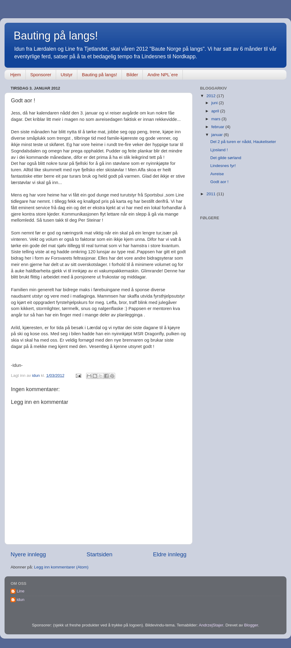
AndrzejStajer (211, 625)
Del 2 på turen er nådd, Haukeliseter (243, 141)
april (215, 111)
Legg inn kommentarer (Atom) (61, 567)
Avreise (217, 174)
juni (215, 103)
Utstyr (66, 74)
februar (218, 126)
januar (217, 134)
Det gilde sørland (225, 157)
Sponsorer (40, 74)
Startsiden (99, 554)
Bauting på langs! (56, 35)
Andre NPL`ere (162, 74)
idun (21, 599)
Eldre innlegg (169, 554)
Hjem (15, 74)
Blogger (251, 625)
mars (216, 119)
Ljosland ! (219, 150)
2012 (211, 96)
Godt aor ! (219, 181)
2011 (211, 194)
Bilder (132, 74)
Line (21, 591)
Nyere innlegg (28, 554)
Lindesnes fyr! (223, 165)
